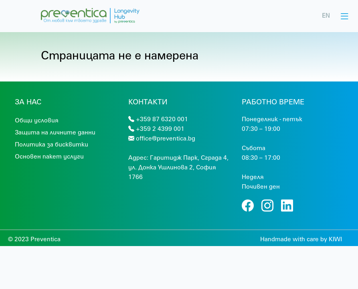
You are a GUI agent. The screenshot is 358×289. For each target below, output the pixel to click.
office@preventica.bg (165, 138)
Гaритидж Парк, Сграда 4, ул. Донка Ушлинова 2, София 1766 (178, 167)
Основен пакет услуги (49, 156)
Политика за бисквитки (51, 144)
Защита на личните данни (55, 132)
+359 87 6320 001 (162, 118)
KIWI (335, 238)
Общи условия (37, 120)
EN (326, 15)
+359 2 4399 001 (160, 128)
